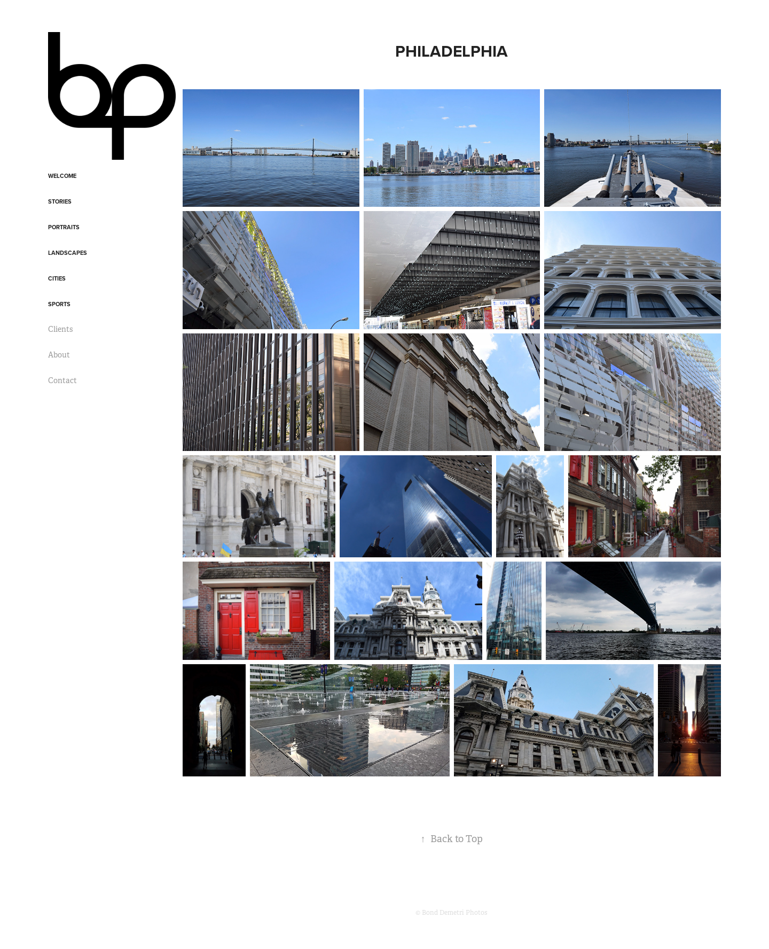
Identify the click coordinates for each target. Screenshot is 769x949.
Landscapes (67, 252)
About (59, 355)
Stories (60, 201)
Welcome (62, 176)
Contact (62, 380)
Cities (57, 278)
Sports (59, 304)
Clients (60, 329)
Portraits (64, 227)
